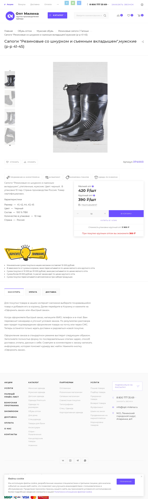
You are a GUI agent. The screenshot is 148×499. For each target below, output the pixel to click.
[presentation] (10, 70)
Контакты (10, 434)
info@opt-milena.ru (127, 407)
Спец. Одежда (66, 408)
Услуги (8, 388)
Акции (8, 382)
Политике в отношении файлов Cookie (73, 492)
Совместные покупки (70, 400)
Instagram (70, 460)
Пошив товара (97, 388)
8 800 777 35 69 (98, 4)
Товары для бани (36, 423)
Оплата (33, 292)
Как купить (14, 292)
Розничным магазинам (71, 392)
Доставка (51, 292)
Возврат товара (98, 403)
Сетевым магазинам (69, 396)
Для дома (32, 415)
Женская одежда (36, 388)
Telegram (66, 3)
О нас (7, 428)
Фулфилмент (96, 407)
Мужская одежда (36, 392)
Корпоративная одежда (71, 412)
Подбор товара (97, 392)
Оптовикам (65, 388)
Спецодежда (34, 419)
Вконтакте (79, 3)
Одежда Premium (37, 400)
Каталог (33, 382)
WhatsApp (73, 3)
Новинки (32, 445)
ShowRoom (11, 411)
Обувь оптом (34, 411)
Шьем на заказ (97, 411)
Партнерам (66, 382)
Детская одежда (36, 396)
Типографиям (66, 404)
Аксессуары (34, 427)
